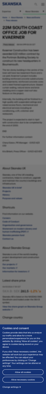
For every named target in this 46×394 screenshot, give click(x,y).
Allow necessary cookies (23, 381)
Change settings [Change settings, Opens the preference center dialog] (10, 388)
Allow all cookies (23, 373)
